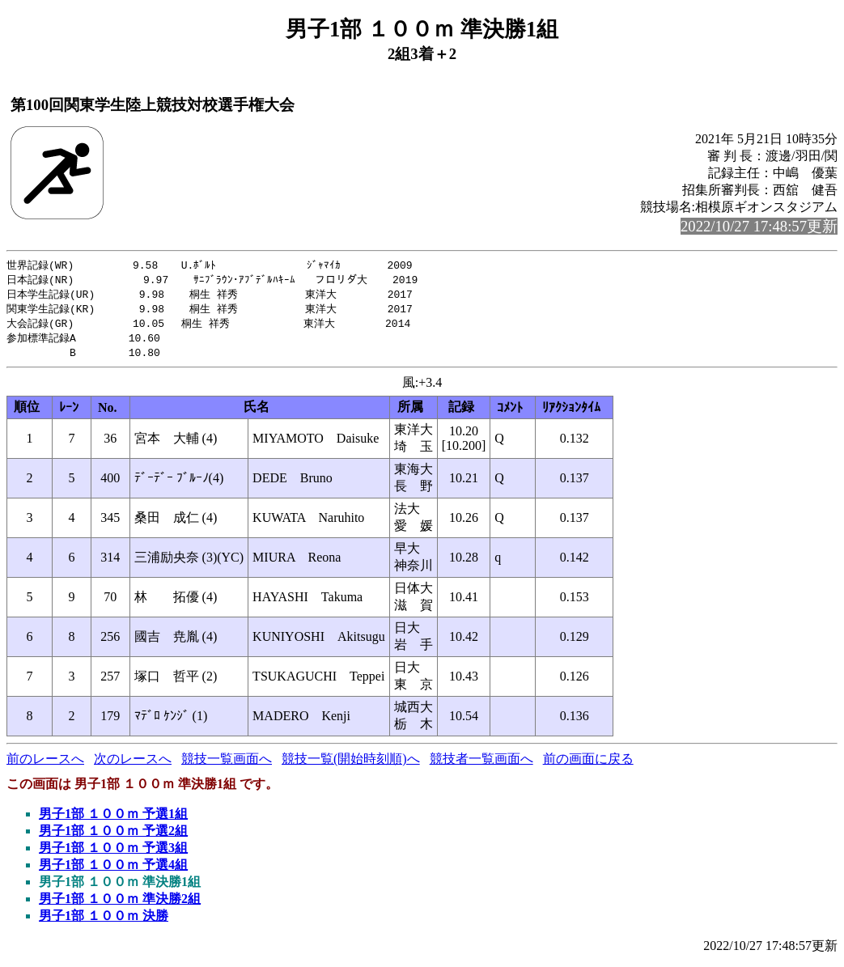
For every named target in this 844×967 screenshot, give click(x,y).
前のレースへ (45, 764)
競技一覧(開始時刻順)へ (351, 764)
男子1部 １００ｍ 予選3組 (113, 853)
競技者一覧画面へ (481, 764)
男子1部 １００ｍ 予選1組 (113, 819)
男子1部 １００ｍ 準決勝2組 (120, 904)
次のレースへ (133, 764)
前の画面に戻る (588, 764)
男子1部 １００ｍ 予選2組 (113, 836)
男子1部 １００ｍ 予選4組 (113, 870)
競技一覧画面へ (226, 764)
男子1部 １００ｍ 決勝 (103, 921)
